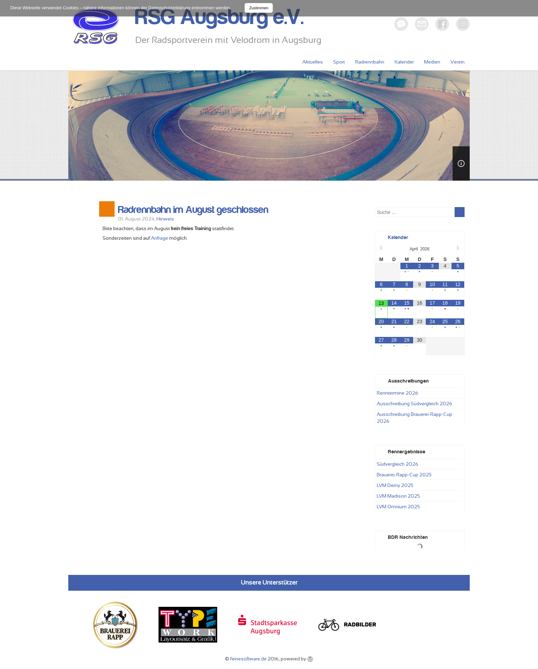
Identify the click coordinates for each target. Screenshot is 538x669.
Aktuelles (312, 62)
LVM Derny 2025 (395, 485)
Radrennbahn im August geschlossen (193, 210)
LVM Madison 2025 (398, 496)
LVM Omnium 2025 (398, 506)
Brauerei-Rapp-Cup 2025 (404, 474)
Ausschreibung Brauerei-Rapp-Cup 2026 (414, 417)
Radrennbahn (369, 62)
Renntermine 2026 (397, 393)
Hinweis (165, 219)
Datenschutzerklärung (169, 7)
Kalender (404, 62)
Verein (458, 62)
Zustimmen (258, 8)
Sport (339, 62)
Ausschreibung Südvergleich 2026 (414, 403)
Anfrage (159, 238)
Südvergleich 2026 (397, 464)
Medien (432, 62)
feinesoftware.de (248, 658)
